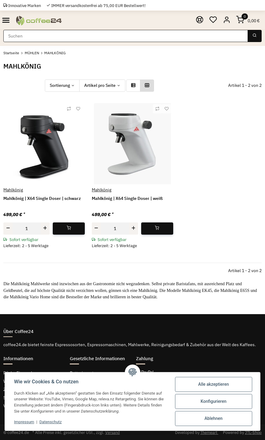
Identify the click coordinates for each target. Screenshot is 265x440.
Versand (112, 432)
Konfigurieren (214, 401)
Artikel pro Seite (100, 85)
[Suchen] (125, 36)
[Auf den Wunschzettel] (78, 108)
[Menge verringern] (8, 228)
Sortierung (60, 85)
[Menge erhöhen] (45, 228)
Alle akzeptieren (213, 384)
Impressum (24, 422)
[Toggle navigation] (5, 20)
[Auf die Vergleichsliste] (68, 108)
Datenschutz (50, 422)
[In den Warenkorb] (69, 228)
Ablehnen (214, 418)
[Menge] (26, 228)
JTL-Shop (253, 432)
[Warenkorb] (248, 20)
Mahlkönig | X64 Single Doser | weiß (127, 198)
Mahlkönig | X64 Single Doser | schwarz (42, 198)
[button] (227, 20)
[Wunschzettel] (213, 20)
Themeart (209, 432)
